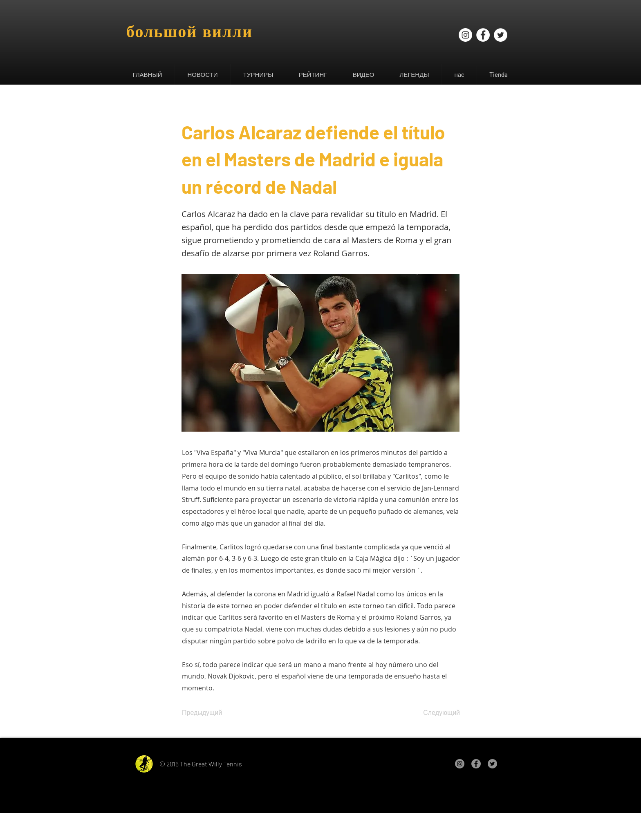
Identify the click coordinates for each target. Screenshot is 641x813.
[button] (202, 74)
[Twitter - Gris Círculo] (492, 763)
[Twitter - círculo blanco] (500, 35)
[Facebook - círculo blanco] (483, 35)
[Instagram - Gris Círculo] (459, 763)
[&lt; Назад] (209, 105)
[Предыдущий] (209, 713)
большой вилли (189, 31)
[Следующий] (439, 713)
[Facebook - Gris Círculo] (476, 763)
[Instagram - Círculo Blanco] (465, 35)
